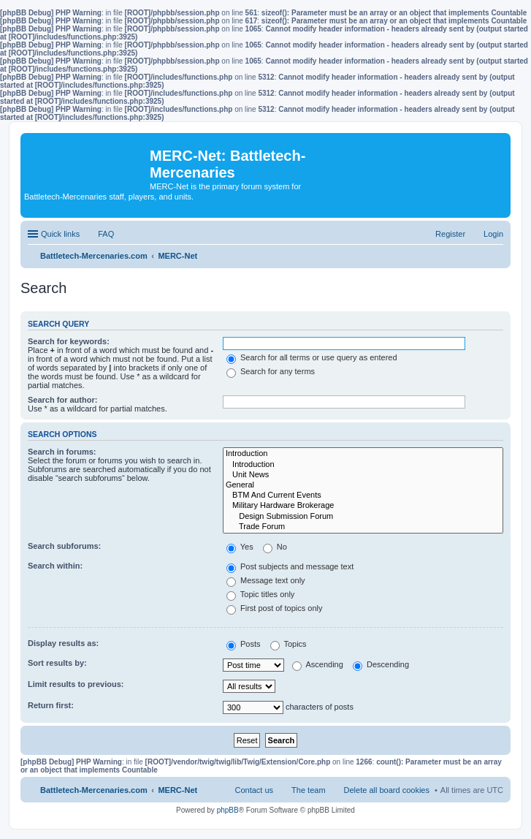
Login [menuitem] (493, 233)
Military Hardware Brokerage (363, 506)
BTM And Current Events (363, 495)
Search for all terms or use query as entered (311, 357)
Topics (288, 643)
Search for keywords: (69, 341)
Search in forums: (62, 451)
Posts (243, 643)
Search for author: (62, 399)
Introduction (363, 454)
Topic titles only (260, 594)
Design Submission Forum (363, 517)
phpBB (228, 810)
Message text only (265, 580)
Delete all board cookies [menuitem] (386, 790)
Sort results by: (57, 662)
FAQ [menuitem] (106, 233)
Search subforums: (64, 546)
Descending (381, 664)
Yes (239, 546)
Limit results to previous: (75, 684)
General (363, 485)
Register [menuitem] (450, 233)
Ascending (317, 664)
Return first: (51, 705)
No (275, 546)
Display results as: (63, 643)
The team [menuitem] (308, 790)
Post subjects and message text (290, 566)
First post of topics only (274, 608)
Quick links (60, 233)
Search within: (55, 565)
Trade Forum (363, 527)
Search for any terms (270, 371)
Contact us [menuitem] (253, 790)
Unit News (363, 475)
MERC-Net (177, 790)
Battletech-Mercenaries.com (94, 790)
